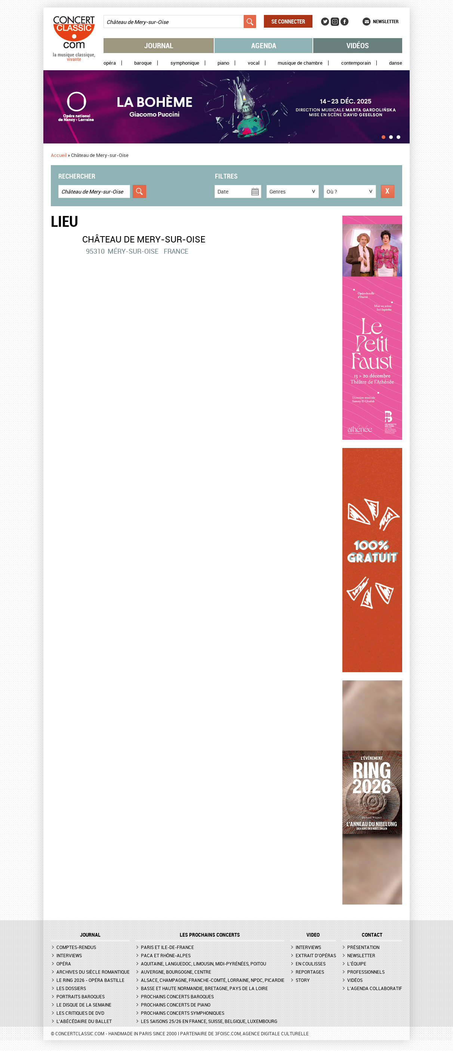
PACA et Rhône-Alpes (166, 955)
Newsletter (385, 21)
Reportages (310, 972)
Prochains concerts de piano (175, 1005)
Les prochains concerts (210, 934)
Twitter (325, 22)
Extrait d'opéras (316, 955)
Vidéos (357, 45)
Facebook (344, 22)
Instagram (335, 22)
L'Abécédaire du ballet (84, 1021)
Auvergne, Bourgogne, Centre (176, 972)
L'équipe (356, 964)
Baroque (143, 63)
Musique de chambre (300, 63)
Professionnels (366, 972)
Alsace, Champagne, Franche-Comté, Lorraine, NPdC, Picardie (212, 980)
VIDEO (313, 934)
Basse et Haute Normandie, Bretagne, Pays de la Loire (204, 988)
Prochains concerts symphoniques (182, 1013)
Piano (223, 63)
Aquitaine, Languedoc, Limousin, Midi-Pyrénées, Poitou (203, 964)
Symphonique (184, 63)
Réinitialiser (387, 191)
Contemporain (356, 63)
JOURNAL (90, 934)
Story (303, 980)
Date (223, 191)
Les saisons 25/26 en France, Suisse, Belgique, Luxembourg (209, 1021)
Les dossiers (71, 988)
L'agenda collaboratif (374, 988)
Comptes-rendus (76, 947)
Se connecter (288, 21)
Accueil (59, 155)
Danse (395, 63)
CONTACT (372, 934)
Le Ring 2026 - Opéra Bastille (90, 980)
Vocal (253, 63)
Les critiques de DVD (80, 1013)
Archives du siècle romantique (93, 972)
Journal (158, 45)
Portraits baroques (80, 996)
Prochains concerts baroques (177, 996)
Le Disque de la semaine (83, 1005)
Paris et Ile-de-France (167, 947)
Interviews (69, 955)
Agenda (263, 45)
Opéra (110, 63)
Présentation (363, 947)
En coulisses (311, 964)
